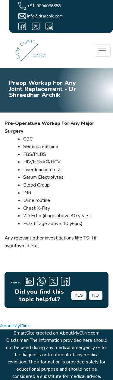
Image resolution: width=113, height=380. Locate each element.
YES (78, 295)
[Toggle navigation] (102, 51)
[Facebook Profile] (65, 282)
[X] (35, 26)
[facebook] (22, 26)
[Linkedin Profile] (29, 282)
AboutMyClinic (15, 326)
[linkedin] (49, 26)
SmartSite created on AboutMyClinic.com (56, 333)
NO (95, 295)
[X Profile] (53, 282)
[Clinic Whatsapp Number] (41, 282)
